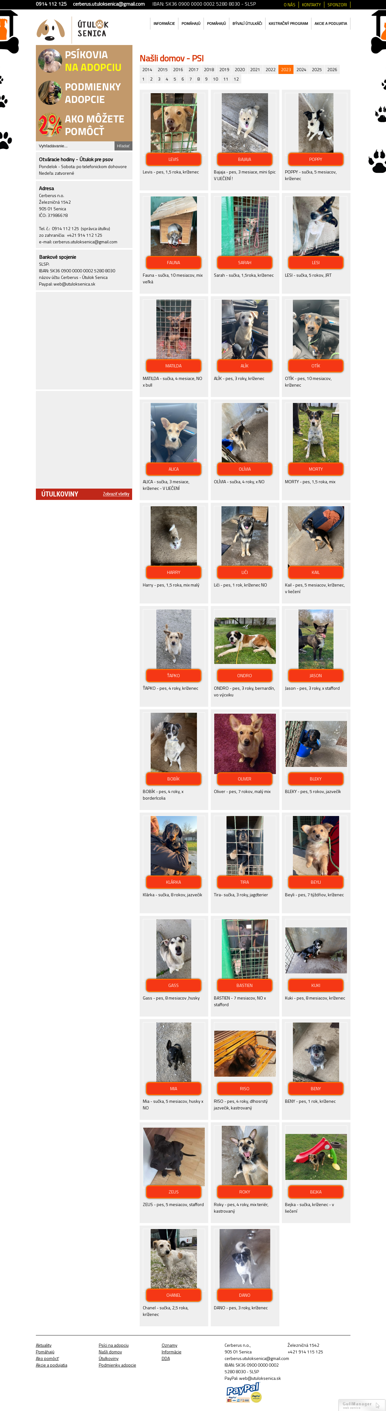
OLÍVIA (245, 469)
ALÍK (245, 365)
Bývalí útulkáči (247, 23)
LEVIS (174, 159)
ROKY (244, 1191)
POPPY (315, 159)
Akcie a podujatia (331, 23)
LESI (316, 262)
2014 (147, 69)
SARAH (244, 262)
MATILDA (173, 365)
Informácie (164, 23)
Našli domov (110, 1351)
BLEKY (316, 778)
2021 (255, 69)
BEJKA (316, 1191)
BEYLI (316, 882)
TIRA (244, 882)
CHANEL (173, 1295)
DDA (166, 1358)
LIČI (245, 572)
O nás (289, 5)
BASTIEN (245, 985)
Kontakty (311, 5)
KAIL (316, 572)
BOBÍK (173, 778)
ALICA (174, 469)
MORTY (316, 469)
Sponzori (337, 5)
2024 (301, 69)
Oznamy (169, 1345)
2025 (317, 69)
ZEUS (174, 1191)
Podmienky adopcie (117, 1365)
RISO (244, 1088)
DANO (244, 1295)
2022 (271, 69)
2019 (224, 69)
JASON (316, 675)
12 (236, 79)
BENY (316, 1088)
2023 (286, 69)
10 (215, 79)
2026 (332, 69)
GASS (173, 985)
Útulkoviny (109, 1358)
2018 (209, 69)
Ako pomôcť (47, 1358)
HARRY (173, 572)
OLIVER (244, 778)
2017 (193, 69)
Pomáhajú (191, 23)
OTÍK (315, 365)
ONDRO (244, 675)
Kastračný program (288, 23)
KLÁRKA (173, 882)
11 (225, 79)
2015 (163, 69)
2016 (178, 69)
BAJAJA (244, 159)
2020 (240, 69)
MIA (173, 1088)
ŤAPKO (173, 675)
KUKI (315, 985)
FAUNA (173, 262)
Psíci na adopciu (114, 1345)
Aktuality (44, 1345)
